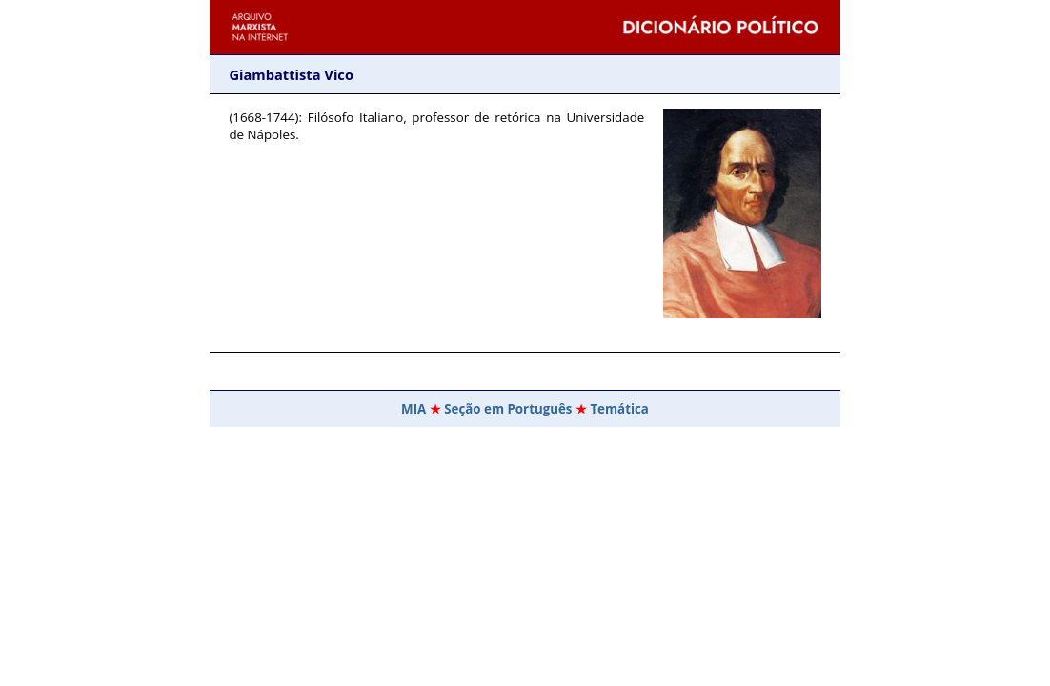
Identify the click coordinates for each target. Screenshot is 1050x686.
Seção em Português (508, 408)
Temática (619, 408)
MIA (413, 408)
